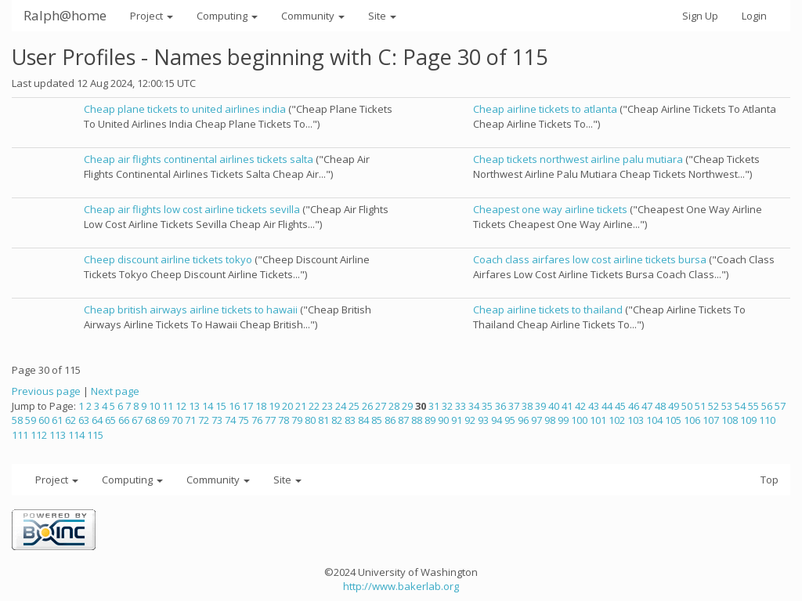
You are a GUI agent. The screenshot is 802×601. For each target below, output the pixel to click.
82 (336, 420)
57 (780, 406)
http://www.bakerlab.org (401, 586)
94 (496, 420)
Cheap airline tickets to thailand (548, 309)
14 (207, 406)
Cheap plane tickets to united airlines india (185, 109)
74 (230, 420)
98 (549, 420)
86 (390, 420)
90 (443, 420)
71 (190, 420)
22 (314, 406)
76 (256, 420)
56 (766, 406)
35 (487, 406)
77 (270, 420)
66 (123, 420)
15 (220, 406)
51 (700, 406)
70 (177, 420)
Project (151, 16)
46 (633, 406)
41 (567, 406)
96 (523, 420)
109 (748, 420)
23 (327, 406)
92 (469, 420)
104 (654, 420)
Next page (115, 391)
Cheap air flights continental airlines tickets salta (198, 159)
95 (509, 420)
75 (243, 420)
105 (673, 420)
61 (57, 420)
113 (57, 435)
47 (646, 406)
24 (340, 406)
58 (17, 420)
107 (711, 420)
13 (194, 406)
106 (692, 420)
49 (673, 406)
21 (300, 406)
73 (216, 420)
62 (70, 420)
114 (76, 435)
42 (580, 406)
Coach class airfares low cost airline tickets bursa (589, 259)
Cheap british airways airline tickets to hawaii (191, 309)
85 (376, 420)
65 (110, 420)
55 (753, 406)
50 (686, 406)
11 (167, 406)
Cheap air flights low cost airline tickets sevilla (192, 209)
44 (607, 406)
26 (367, 406)
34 (473, 406)
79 (296, 420)
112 (39, 435)
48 (660, 406)
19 (274, 406)
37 (513, 406)
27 (380, 406)
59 (30, 420)
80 (310, 420)
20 (287, 406)
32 (447, 406)
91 (456, 420)
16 (234, 406)
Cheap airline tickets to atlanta (545, 109)
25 (354, 406)
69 (163, 420)
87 (403, 420)
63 (83, 420)
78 (283, 420)
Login (754, 16)
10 (154, 406)
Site (382, 16)
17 (247, 406)
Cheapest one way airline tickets (550, 209)
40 (553, 406)
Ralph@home (65, 15)
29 (407, 406)
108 (729, 420)
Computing (227, 16)
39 (540, 406)
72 (203, 420)
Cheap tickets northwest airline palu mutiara (578, 159)
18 (260, 406)
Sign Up (700, 16)
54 (740, 406)
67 (137, 420)
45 (620, 406)
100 (579, 420)
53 (726, 406)
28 (393, 406)
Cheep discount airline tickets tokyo (168, 259)
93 (483, 420)
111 (20, 435)
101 (598, 420)
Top (769, 479)
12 (180, 406)
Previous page (46, 391)
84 (363, 420)
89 (429, 420)
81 (323, 420)
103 (635, 420)
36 (500, 406)
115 (95, 435)
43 (593, 406)
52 (713, 406)
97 (536, 420)
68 (150, 420)
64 (97, 420)
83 (350, 420)
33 (460, 406)
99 (563, 420)
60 (43, 420)
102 (617, 420)
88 (416, 420)
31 (433, 406)
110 (767, 420)
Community (313, 16)
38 (527, 406)
